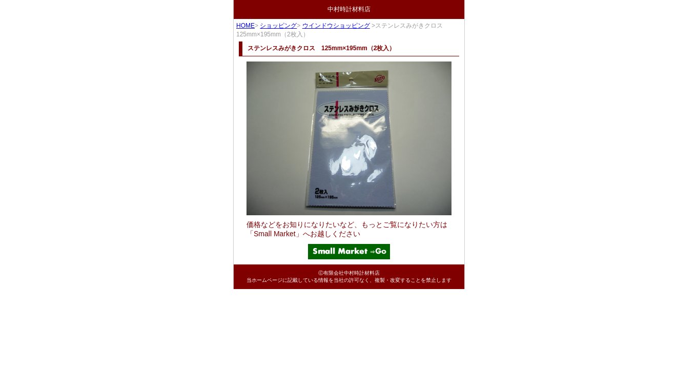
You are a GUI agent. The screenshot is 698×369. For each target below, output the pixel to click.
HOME (245, 25)
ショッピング (278, 25)
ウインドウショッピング (336, 25)
